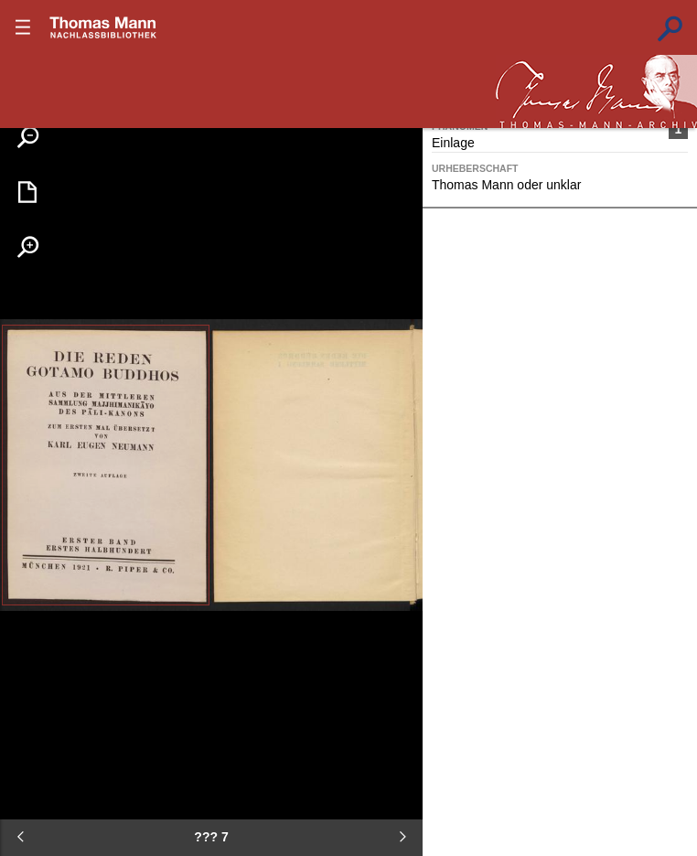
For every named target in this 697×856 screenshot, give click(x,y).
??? (103, 27)
